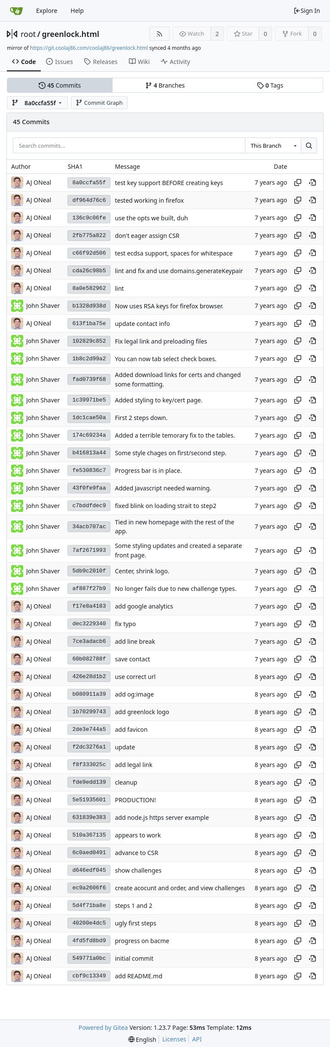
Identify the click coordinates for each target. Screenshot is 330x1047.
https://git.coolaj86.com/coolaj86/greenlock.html (89, 48)
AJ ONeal (38, 182)
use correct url (135, 677)
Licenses (174, 1039)
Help (77, 10)
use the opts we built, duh (151, 218)
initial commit (134, 958)
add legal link (133, 765)
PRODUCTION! (135, 800)
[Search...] (309, 145)
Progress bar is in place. (148, 470)
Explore (46, 10)
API (197, 1039)
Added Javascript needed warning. (163, 488)
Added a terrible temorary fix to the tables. (175, 435)
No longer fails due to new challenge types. (175, 588)
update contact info (142, 324)
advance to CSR (136, 853)
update (125, 747)
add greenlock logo (142, 712)
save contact (132, 659)
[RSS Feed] (160, 34)
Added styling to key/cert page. (158, 400)
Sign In (306, 10)
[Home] (16, 10)
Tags (270, 85)
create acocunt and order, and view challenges (179, 888)
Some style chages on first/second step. (170, 453)
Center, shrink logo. (142, 571)
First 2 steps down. (141, 418)
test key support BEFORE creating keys (169, 183)
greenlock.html (70, 34)
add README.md (138, 976)
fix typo (125, 624)
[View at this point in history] (312, 182)
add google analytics (144, 606)
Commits (60, 85)
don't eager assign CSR (147, 235)
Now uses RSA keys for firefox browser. (169, 306)
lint (119, 288)
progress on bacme (142, 941)
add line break (135, 641)
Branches (165, 85)
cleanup (126, 782)
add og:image (134, 694)
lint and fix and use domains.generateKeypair (179, 271)
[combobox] (273, 145)
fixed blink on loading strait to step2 (165, 506)
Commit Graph (99, 103)
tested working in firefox (149, 200)
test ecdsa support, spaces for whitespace (173, 253)
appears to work (138, 835)
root (28, 34)
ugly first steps (135, 923)
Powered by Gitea (103, 1027)
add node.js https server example (162, 817)
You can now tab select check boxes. (165, 359)
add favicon (131, 729)
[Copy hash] (297, 182)
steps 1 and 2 (133, 905)
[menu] (142, 1039)
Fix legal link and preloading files (161, 341)
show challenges (138, 870)
